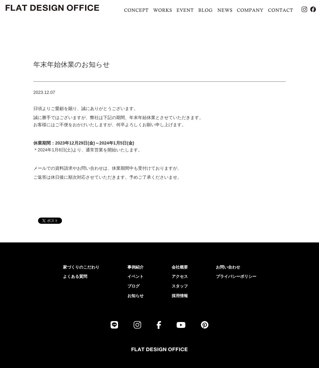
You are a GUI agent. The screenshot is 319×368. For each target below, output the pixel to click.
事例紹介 (135, 267)
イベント (135, 276)
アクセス (180, 276)
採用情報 (180, 295)
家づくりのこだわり (81, 267)
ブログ (133, 286)
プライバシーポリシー (236, 276)
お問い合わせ (228, 267)
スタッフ (180, 286)
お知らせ (135, 295)
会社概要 (180, 267)
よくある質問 (75, 276)
